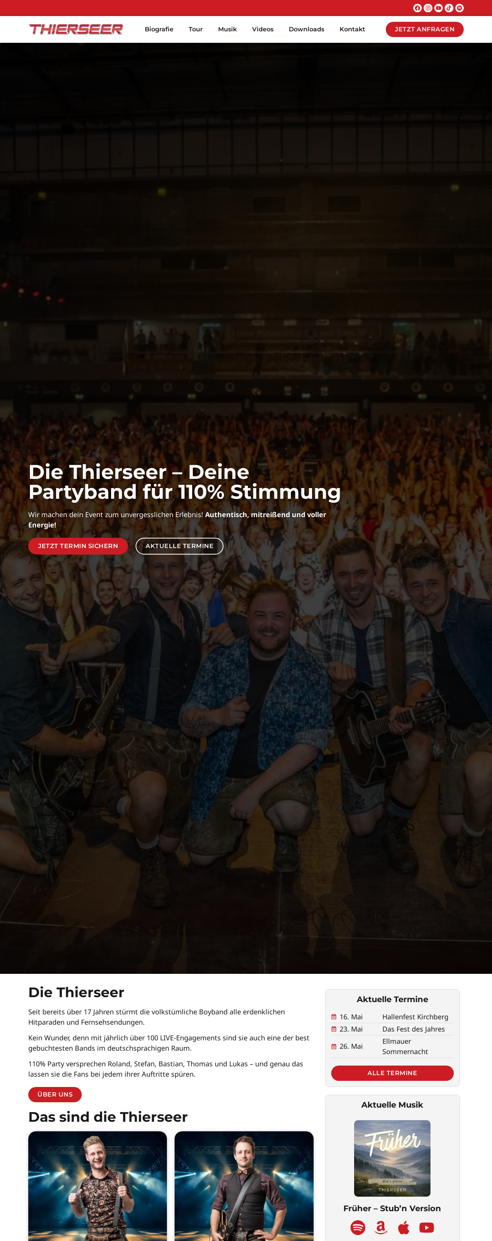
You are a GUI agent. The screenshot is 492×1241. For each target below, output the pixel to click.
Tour (196, 29)
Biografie (159, 29)
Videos (263, 29)
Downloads (306, 29)
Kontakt (352, 29)
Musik (227, 29)
